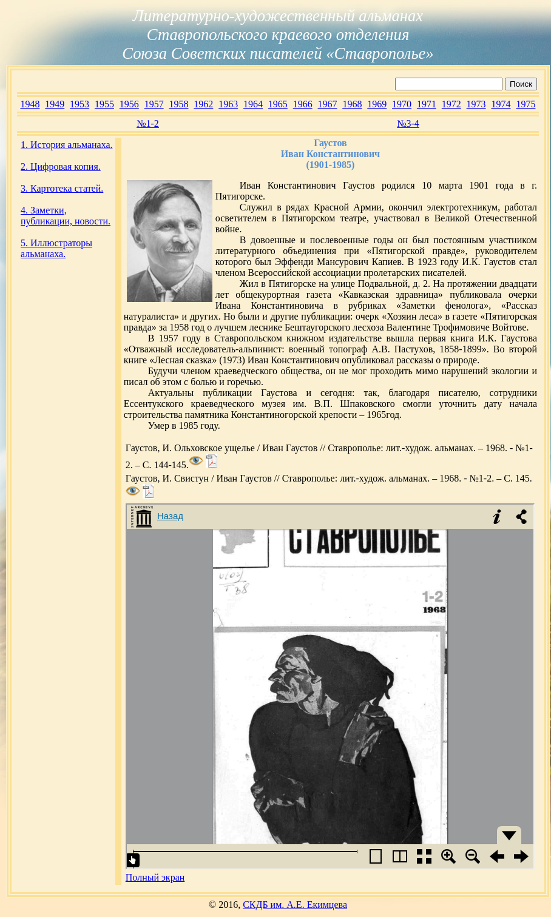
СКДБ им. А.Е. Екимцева (295, 904)
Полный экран (155, 877)
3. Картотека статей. (62, 188)
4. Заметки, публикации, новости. (65, 215)
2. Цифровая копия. (61, 166)
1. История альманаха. (67, 144)
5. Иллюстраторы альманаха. (56, 248)
